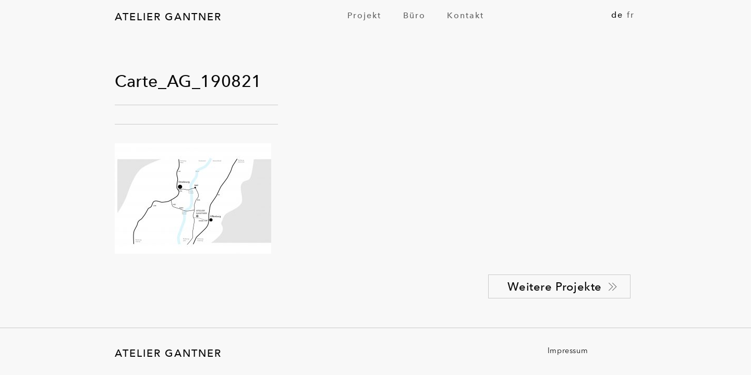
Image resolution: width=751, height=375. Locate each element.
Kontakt (465, 15)
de (617, 15)
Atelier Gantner (168, 16)
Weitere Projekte (554, 286)
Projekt (364, 15)
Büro (414, 15)
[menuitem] (364, 15)
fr (631, 15)
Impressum (568, 351)
